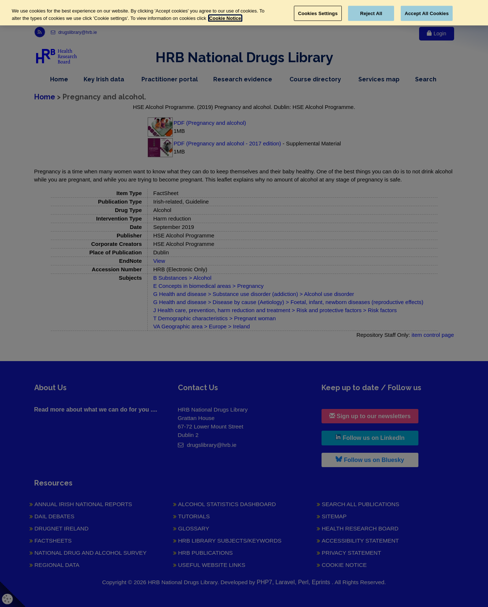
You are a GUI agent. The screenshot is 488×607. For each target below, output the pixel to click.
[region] (244, 12)
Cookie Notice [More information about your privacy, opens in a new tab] (225, 18)
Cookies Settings (318, 13)
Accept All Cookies (427, 13)
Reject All (371, 13)
